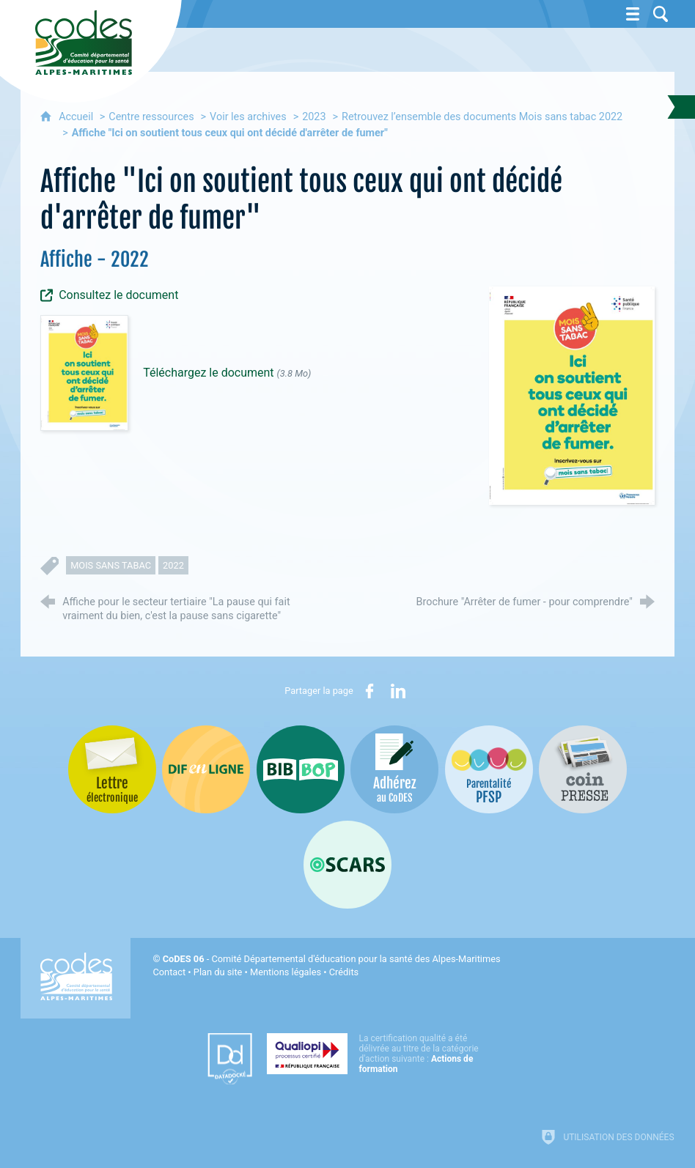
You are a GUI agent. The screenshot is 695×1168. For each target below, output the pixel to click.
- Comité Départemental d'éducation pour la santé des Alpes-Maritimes (332, 958)
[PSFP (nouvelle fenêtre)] (489, 769)
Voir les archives (248, 117)
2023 (314, 117)
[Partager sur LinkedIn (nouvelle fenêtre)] (398, 691)
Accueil (77, 117)
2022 (173, 565)
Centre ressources (151, 117)
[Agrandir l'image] (572, 395)
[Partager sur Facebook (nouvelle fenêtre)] (369, 691)
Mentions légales (285, 971)
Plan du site (218, 971)
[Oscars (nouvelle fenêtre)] (347, 865)
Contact (168, 971)
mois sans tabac (110, 565)
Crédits (343, 971)
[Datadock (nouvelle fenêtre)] (229, 1058)
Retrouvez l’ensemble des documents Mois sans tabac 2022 (482, 117)
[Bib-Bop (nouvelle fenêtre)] (301, 769)
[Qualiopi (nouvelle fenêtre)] (377, 1053)
